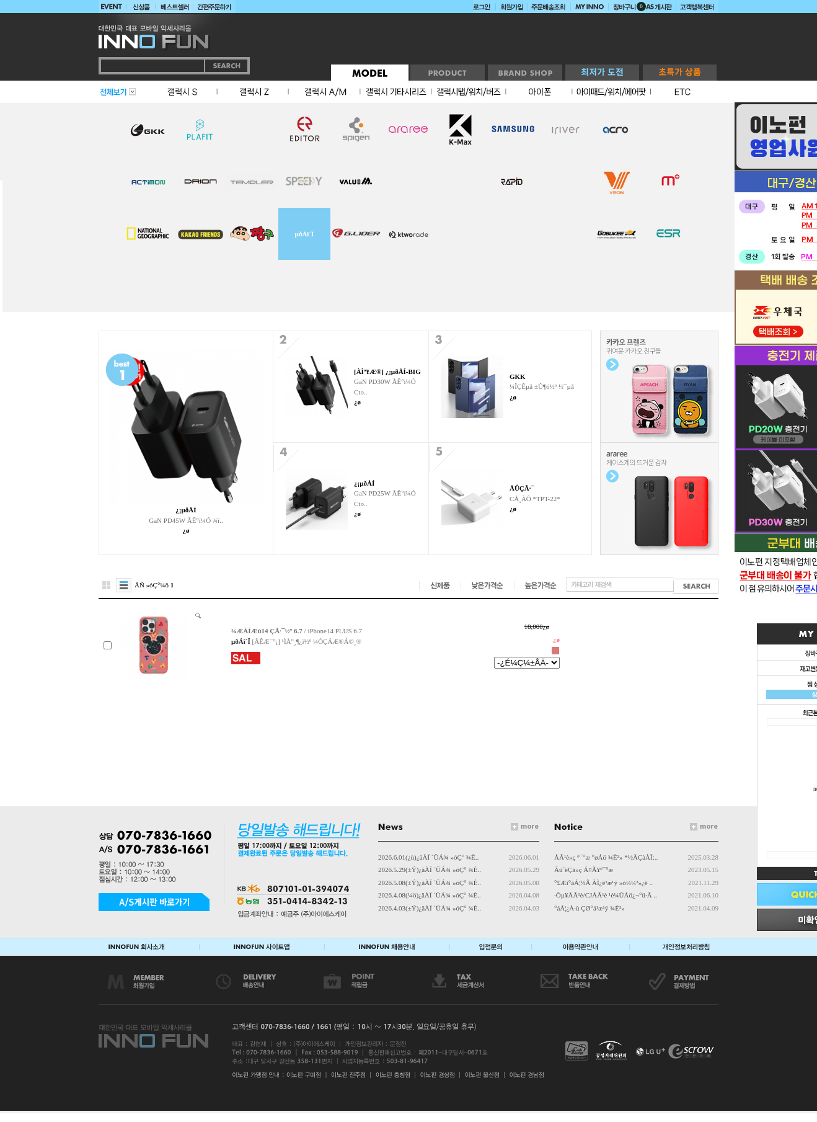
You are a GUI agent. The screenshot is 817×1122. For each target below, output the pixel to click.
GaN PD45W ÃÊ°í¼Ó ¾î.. (186, 520)
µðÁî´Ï (304, 234)
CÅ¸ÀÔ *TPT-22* (535, 498)
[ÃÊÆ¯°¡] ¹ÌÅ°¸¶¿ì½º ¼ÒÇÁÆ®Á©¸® (306, 641)
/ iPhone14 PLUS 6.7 (296, 630)
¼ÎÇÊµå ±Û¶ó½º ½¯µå (542, 386)
